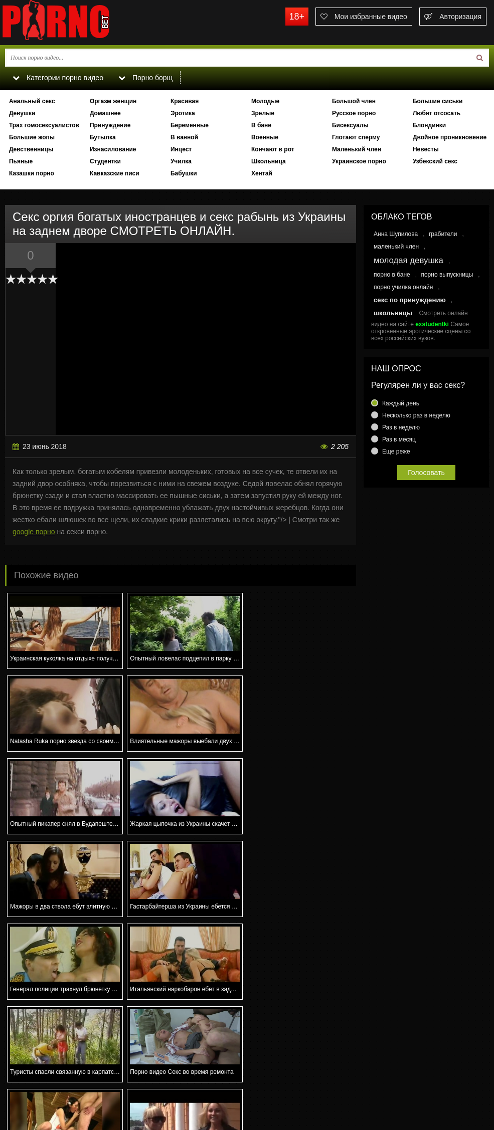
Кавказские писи (114, 173)
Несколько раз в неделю (416, 415)
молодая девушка (408, 260)
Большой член (354, 101)
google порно (34, 532)
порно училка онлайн (403, 287)
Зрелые (262, 113)
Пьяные (21, 161)
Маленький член (356, 149)
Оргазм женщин (113, 101)
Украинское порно (359, 161)
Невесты (426, 149)
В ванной (184, 137)
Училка (181, 161)
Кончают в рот (272, 149)
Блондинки (429, 125)
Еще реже (396, 451)
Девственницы (31, 149)
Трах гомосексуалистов (44, 125)
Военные (264, 137)
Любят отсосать (436, 113)
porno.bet (75, 22)
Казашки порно (31, 173)
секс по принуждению (410, 300)
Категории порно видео (57, 78)
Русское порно (354, 113)
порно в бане (392, 274)
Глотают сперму (356, 137)
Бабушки (184, 173)
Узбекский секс (435, 161)
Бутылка (103, 137)
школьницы (393, 313)
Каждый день (400, 403)
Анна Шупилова (396, 234)
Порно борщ (145, 78)
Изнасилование (113, 149)
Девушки (22, 113)
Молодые (265, 101)
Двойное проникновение (449, 137)
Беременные (190, 125)
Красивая (185, 101)
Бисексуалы (350, 125)
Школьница (268, 161)
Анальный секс (32, 101)
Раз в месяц (399, 439)
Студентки (105, 161)
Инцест (181, 149)
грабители (443, 234)
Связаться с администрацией (52, 1087)
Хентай (261, 173)
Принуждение (110, 125)
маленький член (396, 246)
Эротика (183, 113)
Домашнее (105, 113)
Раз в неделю (401, 427)
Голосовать (426, 473)
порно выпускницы (447, 274)
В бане (261, 125)
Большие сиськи (438, 101)
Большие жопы (32, 137)
